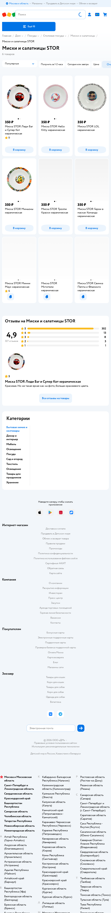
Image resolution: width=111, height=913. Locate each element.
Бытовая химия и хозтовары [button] (16, 429)
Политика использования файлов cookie (56, 558)
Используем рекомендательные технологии (55, 746)
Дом (18, 35)
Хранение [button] (12, 482)
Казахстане (62, 753)
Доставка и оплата (55, 528)
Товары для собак (55, 687)
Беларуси (75, 753)
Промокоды (55, 548)
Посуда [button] (11, 454)
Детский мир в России (42, 753)
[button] (29, 26)
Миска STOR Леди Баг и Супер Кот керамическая (43, 381)
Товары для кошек (55, 677)
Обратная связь (55, 568)
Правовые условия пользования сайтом (55, 743)
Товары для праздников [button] (13, 475)
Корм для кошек (55, 682)
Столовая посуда (53, 35)
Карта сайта (55, 573)
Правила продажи (55, 543)
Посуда (31, 35)
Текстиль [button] (12, 464)
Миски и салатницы (82, 35)
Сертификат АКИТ (55, 563)
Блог (55, 662)
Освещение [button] (13, 449)
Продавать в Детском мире (55, 533)
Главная (6, 35)
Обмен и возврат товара (55, 538)
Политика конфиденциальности (55, 553)
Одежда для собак (55, 696)
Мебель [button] (11, 444)
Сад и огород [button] (14, 459)
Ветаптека (55, 701)
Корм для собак (55, 692)
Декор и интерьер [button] (12, 437)
